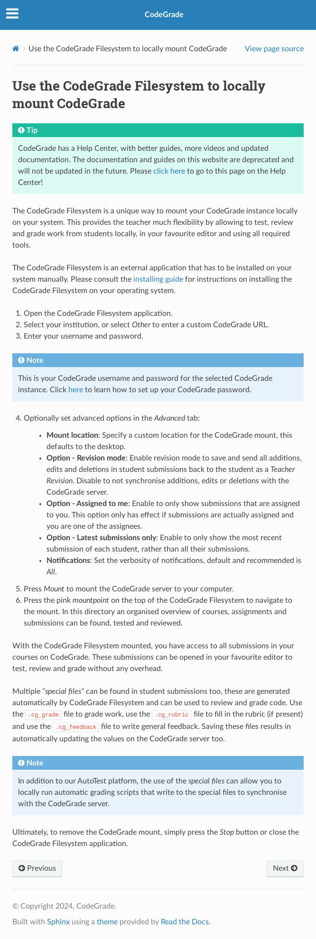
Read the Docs (185, 922)
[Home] (15, 49)
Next (285, 868)
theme (107, 922)
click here (169, 171)
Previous (37, 868)
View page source (274, 49)
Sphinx (58, 922)
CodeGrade (164, 14)
